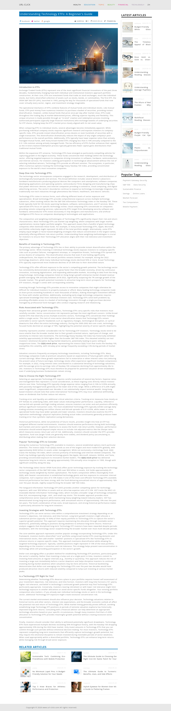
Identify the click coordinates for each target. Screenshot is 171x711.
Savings (126, 193)
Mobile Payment (130, 206)
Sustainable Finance (132, 189)
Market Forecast (130, 198)
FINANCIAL (111, 21)
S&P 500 (126, 185)
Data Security (140, 185)
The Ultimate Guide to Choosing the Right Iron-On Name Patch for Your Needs (100, 659)
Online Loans (139, 193)
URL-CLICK (24, 4)
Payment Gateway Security (135, 180)
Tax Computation (130, 202)
